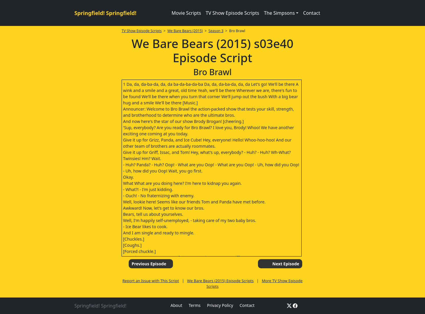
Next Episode (285, 264)
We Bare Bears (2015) (185, 30)
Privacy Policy (220, 305)
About (176, 305)
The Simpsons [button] (279, 13)
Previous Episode (149, 264)
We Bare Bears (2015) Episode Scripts (220, 280)
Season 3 (215, 30)
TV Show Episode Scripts (232, 13)
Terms (194, 305)
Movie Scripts (186, 13)
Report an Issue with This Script (150, 280)
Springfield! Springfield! (105, 13)
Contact (311, 13)
